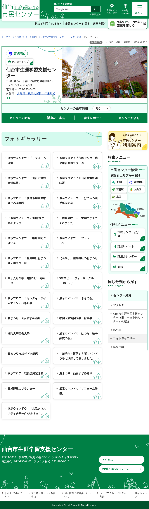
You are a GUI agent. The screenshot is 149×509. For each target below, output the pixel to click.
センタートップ (20, 61)
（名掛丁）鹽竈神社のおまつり (78, 258)
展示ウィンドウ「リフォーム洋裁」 (78, 391)
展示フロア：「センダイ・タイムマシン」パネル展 (27, 301)
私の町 (117, 329)
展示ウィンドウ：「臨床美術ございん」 (27, 241)
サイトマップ (141, 495)
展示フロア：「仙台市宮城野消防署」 (78, 181)
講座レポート (93, 118)
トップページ (8, 37)
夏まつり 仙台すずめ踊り (24, 318)
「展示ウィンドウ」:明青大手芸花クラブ (26, 220)
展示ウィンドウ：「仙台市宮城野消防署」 (27, 181)
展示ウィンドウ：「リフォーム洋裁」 (27, 160)
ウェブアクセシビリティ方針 (113, 495)
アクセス (118, 305)
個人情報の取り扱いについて (77, 495)
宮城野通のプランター (21, 388)
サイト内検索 (64, 4)
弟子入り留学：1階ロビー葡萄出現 (26, 281)
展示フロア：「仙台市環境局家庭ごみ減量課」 (27, 201)
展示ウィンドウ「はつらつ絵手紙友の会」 (78, 336)
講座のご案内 (56, 118)
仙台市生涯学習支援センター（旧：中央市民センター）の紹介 (128, 317)
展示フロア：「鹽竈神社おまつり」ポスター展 (27, 261)
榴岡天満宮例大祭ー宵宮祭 (75, 318)
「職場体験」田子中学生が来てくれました (78, 220)
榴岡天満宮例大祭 (18, 333)
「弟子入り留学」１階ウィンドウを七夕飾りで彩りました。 (78, 356)
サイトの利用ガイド (13, 495)
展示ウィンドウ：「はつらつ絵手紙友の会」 (78, 201)
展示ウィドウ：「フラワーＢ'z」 (75, 241)
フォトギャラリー (124, 338)
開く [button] (97, 108)
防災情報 (118, 347)
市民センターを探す (26, 37)
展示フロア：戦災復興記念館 (25, 373)
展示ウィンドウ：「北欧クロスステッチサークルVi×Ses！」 (27, 411)
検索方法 (96, 14)
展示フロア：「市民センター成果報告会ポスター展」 (78, 160)
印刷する (97, 42)
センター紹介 (74, 37)
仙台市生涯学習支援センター (52, 37)
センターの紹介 (20, 118)
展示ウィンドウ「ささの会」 (77, 298)
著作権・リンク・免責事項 (43, 495)
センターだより (129, 118)
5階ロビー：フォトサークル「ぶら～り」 (76, 281)
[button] (139, 9)
